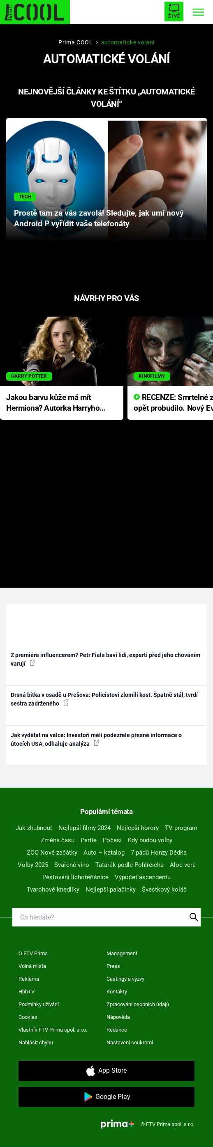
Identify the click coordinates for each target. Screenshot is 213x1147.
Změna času (57, 840)
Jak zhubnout (34, 828)
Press (113, 966)
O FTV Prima (33, 953)
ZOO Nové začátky (52, 852)
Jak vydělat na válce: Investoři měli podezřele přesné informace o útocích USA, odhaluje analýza (96, 739)
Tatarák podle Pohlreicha (129, 865)
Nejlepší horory (138, 828)
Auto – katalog (104, 852)
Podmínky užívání (39, 1004)
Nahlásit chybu (36, 1042)
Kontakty (116, 991)
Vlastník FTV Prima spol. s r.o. (53, 1030)
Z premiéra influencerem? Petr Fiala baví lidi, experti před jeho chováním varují (105, 659)
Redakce (116, 1030)
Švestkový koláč (164, 889)
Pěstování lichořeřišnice (75, 877)
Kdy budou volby (150, 840)
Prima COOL (75, 42)
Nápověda (118, 1017)
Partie (89, 840)
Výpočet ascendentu (143, 877)
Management (121, 953)
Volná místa (32, 966)
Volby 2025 (33, 865)
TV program (181, 828)
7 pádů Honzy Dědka (159, 852)
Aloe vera (183, 865)
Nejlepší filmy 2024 (84, 828)
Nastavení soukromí (129, 1042)
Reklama (29, 979)
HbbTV (27, 991)
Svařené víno (71, 865)
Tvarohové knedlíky (53, 889)
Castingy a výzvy (125, 979)
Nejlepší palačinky (111, 889)
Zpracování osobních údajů (137, 1004)
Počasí (112, 840)
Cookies (28, 1017)
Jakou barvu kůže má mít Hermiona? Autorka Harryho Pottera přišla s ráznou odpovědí (53, 403)
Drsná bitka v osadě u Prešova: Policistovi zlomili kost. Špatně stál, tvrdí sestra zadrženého (104, 699)
